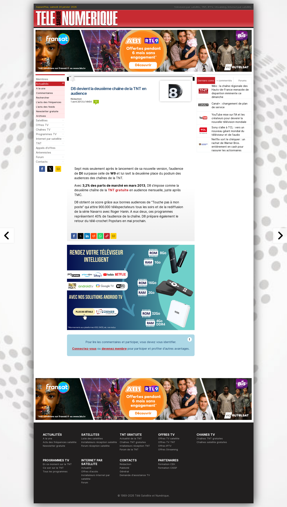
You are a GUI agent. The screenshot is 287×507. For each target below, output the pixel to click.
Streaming (220, 6)
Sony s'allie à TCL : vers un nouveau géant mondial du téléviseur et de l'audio (228, 131)
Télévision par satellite (187, 6)
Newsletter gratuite (47, 111)
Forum (40, 157)
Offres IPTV (165, 445)
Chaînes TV (43, 129)
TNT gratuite (118, 190)
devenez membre (114, 348)
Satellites (42, 120)
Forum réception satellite (95, 445)
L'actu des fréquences (48, 102)
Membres (42, 79)
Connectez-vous (84, 348)
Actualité (86, 467)
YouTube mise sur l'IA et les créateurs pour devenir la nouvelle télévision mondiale (229, 118)
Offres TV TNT (166, 442)
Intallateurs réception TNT (135, 445)
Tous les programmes (55, 471)
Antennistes (43, 152)
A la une (40, 88)
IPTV (210, 6)
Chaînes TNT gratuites (133, 442)
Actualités (42, 83)
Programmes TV (46, 134)
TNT (204, 6)
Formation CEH (166, 464)
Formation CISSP (167, 467)
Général (124, 471)
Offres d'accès (89, 471)
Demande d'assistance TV (135, 475)
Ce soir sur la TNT (53, 467)
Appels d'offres (45, 148)
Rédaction (125, 464)
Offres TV (42, 125)
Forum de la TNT (129, 449)
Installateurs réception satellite (99, 442)
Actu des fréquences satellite (60, 442)
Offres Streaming (168, 449)
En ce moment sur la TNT (57, 464)
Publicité (124, 467)
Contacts (42, 161)
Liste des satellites (92, 438)
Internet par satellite (239, 6)
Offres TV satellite (168, 438)
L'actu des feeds (45, 106)
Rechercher (42, 97)
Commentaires (44, 92)
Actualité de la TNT (131, 438)
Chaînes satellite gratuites (212, 442)
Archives (41, 115)
